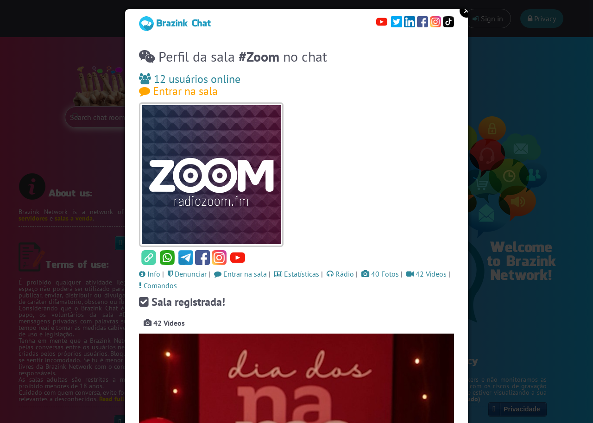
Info (149, 273)
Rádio (340, 273)
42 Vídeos (426, 273)
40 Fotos (380, 273)
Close (466, 11)
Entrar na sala (178, 91)
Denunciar (187, 273)
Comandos (158, 285)
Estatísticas (296, 273)
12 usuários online (189, 79)
